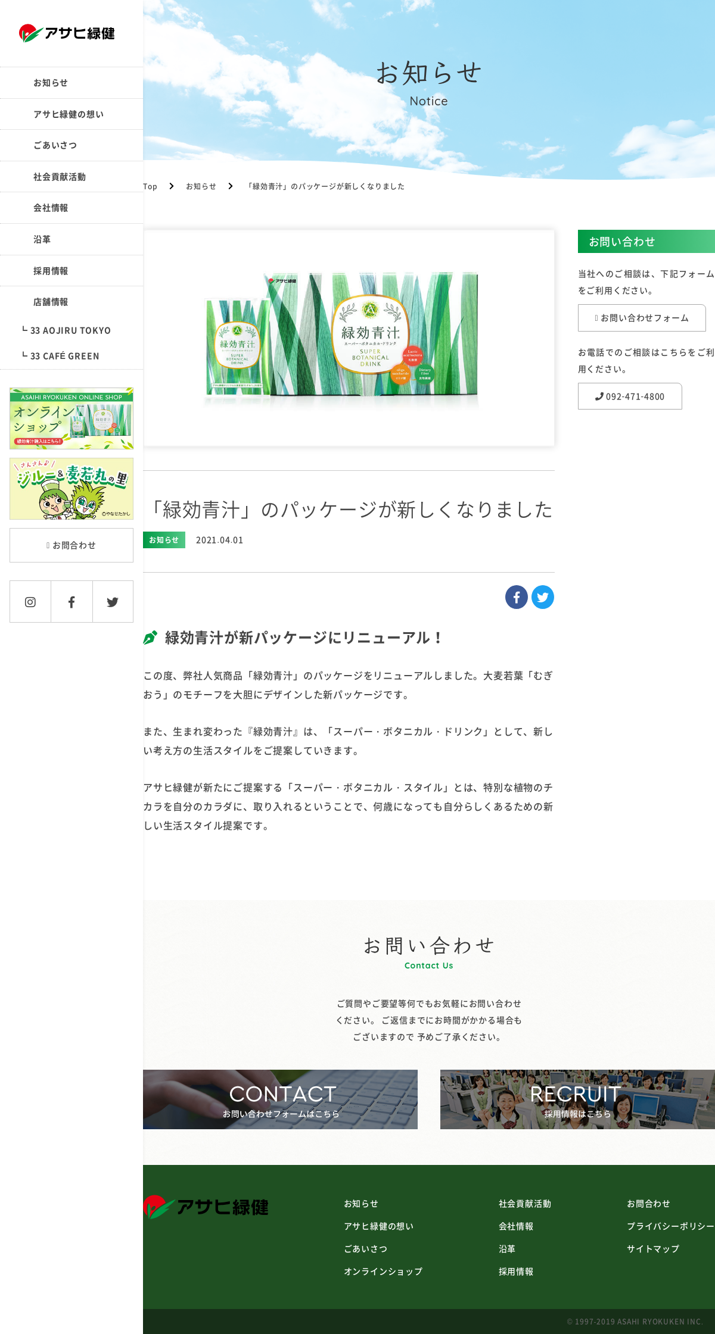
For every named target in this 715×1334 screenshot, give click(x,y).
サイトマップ (653, 1248)
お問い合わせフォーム (642, 317)
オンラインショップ (383, 1271)
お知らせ (51, 82)
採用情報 (51, 270)
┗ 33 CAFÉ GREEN (59, 355)
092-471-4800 (630, 396)
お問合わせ (71, 545)
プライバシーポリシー (671, 1226)
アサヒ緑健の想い (68, 114)
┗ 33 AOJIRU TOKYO (65, 330)
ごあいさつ (55, 145)
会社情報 (51, 207)
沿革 (42, 239)
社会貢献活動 (59, 176)
